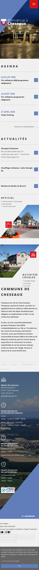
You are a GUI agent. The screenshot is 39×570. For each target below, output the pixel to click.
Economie (27, 283)
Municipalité (7, 204)
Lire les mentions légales (11, 561)
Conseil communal (9, 206)
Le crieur (27, 286)
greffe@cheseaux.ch (9, 396)
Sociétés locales (29, 281)
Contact (14, 364)
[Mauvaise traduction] (7, 532)
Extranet (4, 364)
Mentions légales (27, 364)
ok (20, 566)
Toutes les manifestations (26, 127)
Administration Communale (12, 201)
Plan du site (5, 369)
